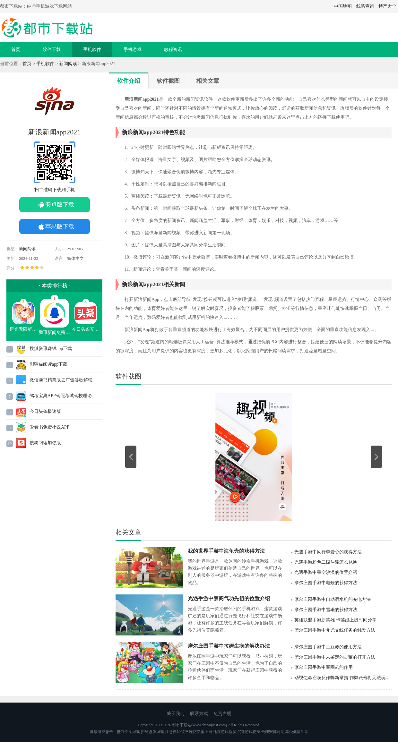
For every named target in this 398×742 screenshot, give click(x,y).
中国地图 (343, 6)
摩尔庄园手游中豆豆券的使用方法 (328, 646)
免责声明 (222, 713)
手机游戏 (133, 49)
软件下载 (52, 49)
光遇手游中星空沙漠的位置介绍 (325, 572)
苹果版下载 (59, 226)
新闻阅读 (68, 63)
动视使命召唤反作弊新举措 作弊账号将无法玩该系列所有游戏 (343, 677)
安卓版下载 (59, 204)
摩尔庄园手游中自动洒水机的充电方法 (332, 599)
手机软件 (92, 49)
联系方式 (199, 713)
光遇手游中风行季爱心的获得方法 (328, 552)
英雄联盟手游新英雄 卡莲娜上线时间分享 (335, 620)
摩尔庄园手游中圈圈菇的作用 (323, 667)
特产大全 (387, 6)
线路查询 (365, 6)
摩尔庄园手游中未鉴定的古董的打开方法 (334, 657)
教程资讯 (173, 49)
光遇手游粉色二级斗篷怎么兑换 (325, 562)
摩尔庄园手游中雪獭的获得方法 (325, 609)
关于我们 (176, 713)
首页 (15, 49)
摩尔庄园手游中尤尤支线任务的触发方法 (334, 630)
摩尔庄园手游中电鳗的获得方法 (325, 582)
